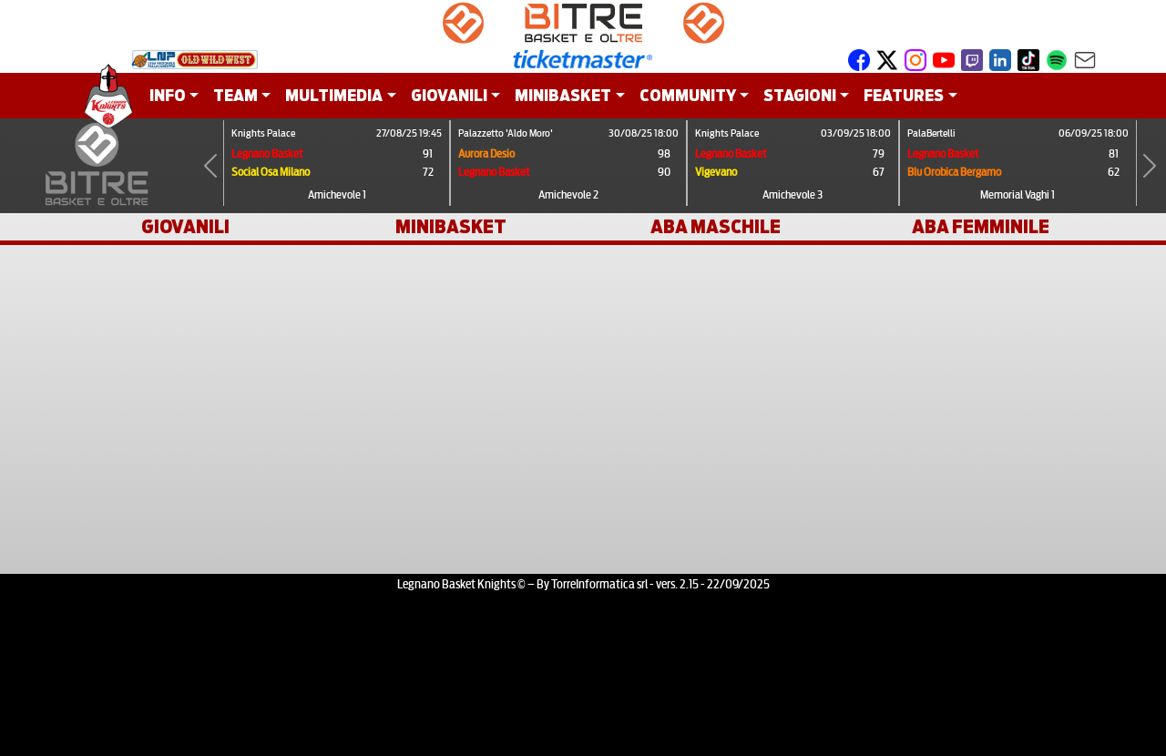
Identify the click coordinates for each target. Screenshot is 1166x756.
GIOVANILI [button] (449, 95)
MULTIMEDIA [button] (334, 95)
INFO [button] (167, 95)
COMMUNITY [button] (687, 95)
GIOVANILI (185, 227)
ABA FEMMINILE (980, 227)
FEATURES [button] (904, 95)
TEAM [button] (235, 95)
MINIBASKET (450, 227)
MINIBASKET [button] (563, 95)
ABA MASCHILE (715, 227)
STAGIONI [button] (799, 95)
